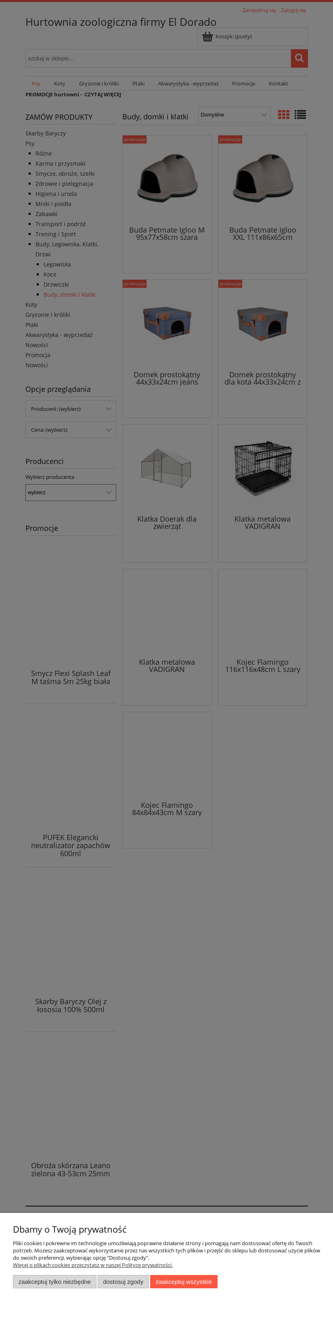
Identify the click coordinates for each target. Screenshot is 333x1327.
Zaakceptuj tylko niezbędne (55, 1281)
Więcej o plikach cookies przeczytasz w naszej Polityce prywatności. (93, 1265)
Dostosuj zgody (123, 1281)
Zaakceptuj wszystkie (184, 1281)
